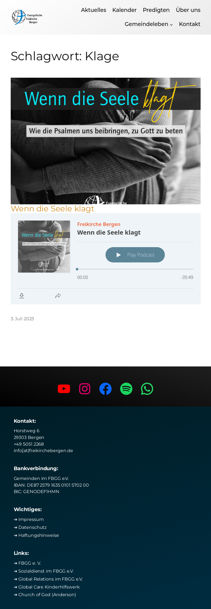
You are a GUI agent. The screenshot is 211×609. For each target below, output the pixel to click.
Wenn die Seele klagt (52, 208)
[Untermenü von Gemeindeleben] (171, 24)
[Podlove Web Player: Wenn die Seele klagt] (106, 258)
